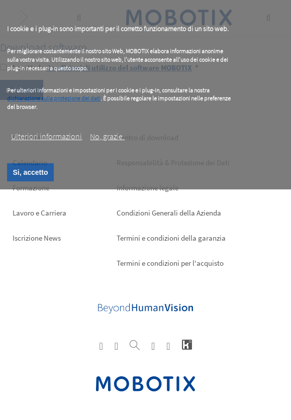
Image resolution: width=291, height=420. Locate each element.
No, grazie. (107, 136)
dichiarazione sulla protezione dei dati (54, 98)
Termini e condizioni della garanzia (171, 238)
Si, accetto (30, 172)
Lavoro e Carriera (39, 213)
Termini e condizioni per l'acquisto (170, 263)
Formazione (31, 187)
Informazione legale (147, 187)
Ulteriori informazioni (46, 136)
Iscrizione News (37, 238)
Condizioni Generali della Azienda (169, 213)
